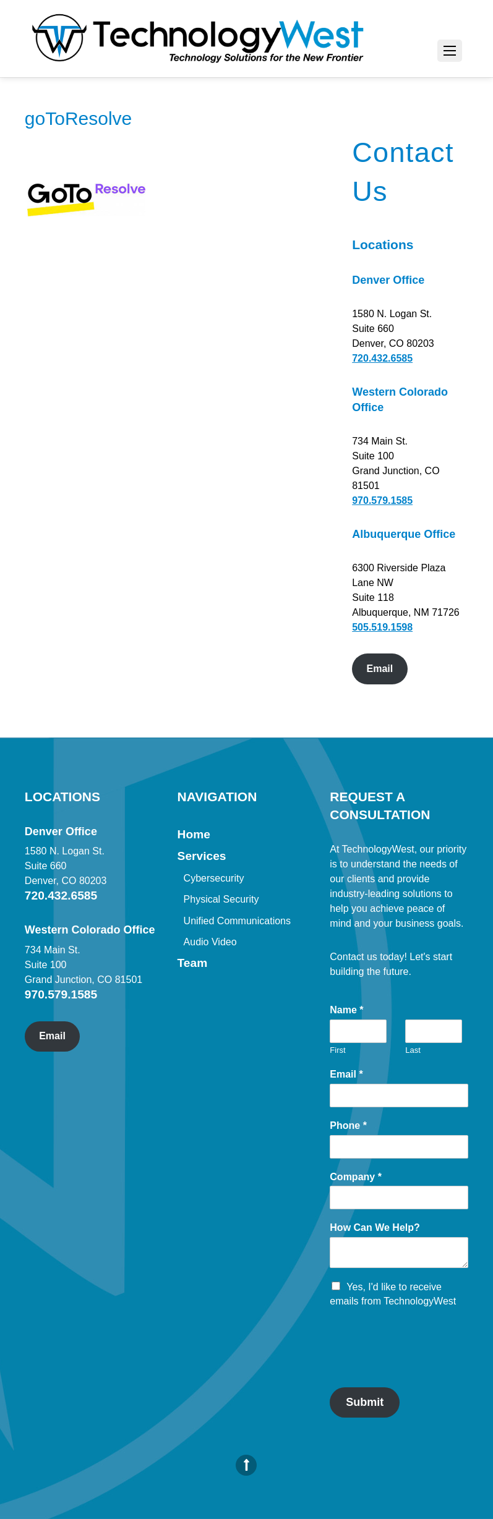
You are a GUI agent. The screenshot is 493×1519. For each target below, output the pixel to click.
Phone (348, 1125)
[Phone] (399, 1147)
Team (193, 962)
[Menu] (449, 51)
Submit (365, 1402)
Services (202, 855)
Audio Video (210, 942)
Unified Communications (237, 921)
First (337, 1050)
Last (413, 1050)
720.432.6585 (382, 358)
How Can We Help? (375, 1227)
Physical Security (221, 899)
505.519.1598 (382, 627)
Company (356, 1177)
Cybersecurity (214, 878)
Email (380, 668)
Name (346, 1010)
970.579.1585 (382, 500)
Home (194, 834)
